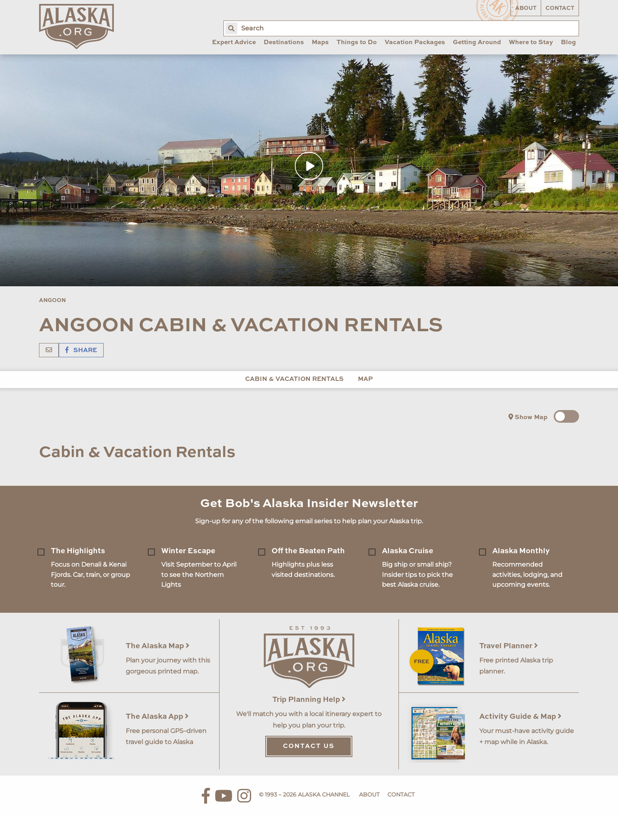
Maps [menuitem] (320, 42)
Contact (559, 8)
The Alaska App (157, 716)
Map (365, 379)
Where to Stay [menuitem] (531, 42)
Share (81, 350)
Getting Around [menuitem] (477, 42)
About (525, 8)
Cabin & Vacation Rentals (294, 379)
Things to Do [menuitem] (357, 42)
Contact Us (309, 746)
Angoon (52, 300)
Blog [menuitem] (568, 42)
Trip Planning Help (309, 699)
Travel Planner (508, 646)
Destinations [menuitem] (284, 42)
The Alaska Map (158, 646)
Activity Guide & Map (520, 716)
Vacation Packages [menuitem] (415, 42)
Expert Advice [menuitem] (234, 42)
